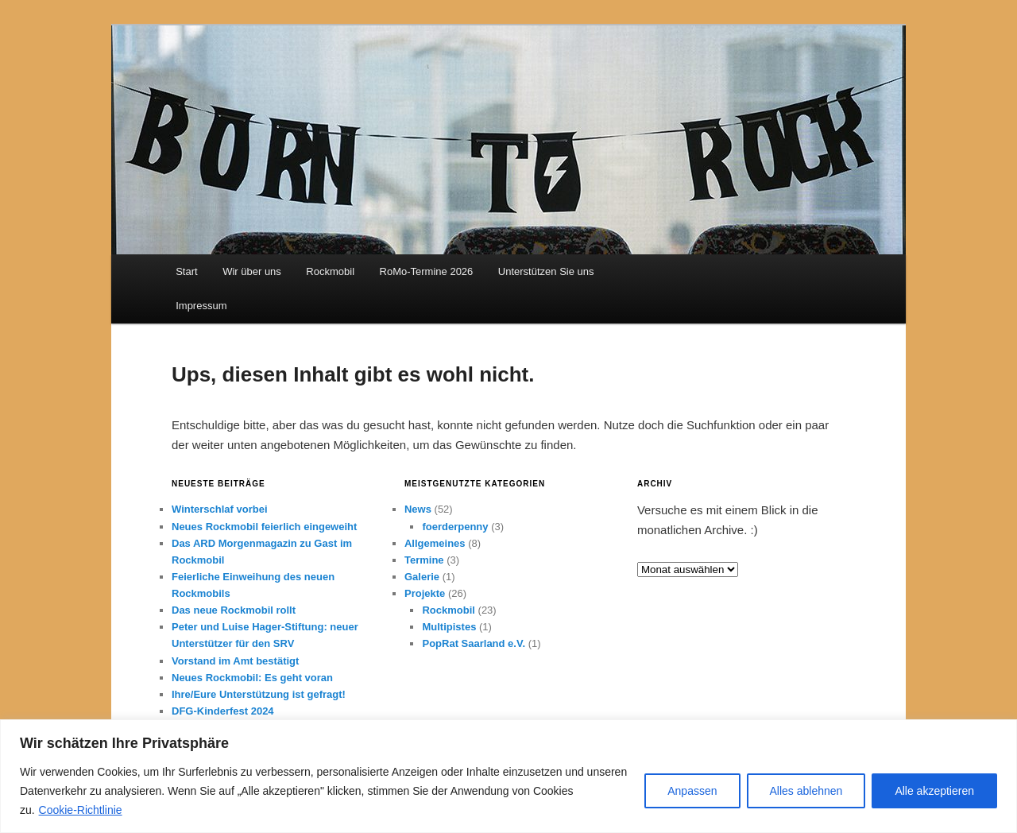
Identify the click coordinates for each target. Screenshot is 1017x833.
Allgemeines (435, 543)
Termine (424, 560)
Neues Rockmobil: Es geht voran (252, 678)
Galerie (421, 577)
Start (186, 271)
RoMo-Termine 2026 (427, 271)
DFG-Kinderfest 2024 (223, 711)
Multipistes (449, 627)
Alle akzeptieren (934, 791)
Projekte (424, 593)
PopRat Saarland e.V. (473, 643)
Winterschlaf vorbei (220, 509)
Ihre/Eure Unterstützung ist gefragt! (259, 694)
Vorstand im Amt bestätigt (235, 661)
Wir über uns (251, 271)
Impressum (201, 306)
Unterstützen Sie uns (546, 271)
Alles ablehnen (806, 791)
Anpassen (692, 791)
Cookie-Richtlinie (80, 810)
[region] (508, 776)
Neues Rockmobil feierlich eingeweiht (264, 527)
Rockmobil (330, 271)
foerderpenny (455, 527)
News (417, 509)
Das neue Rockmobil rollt (234, 610)
